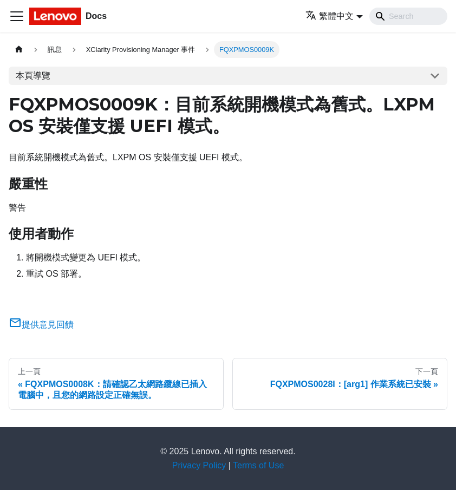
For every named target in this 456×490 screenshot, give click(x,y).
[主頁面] (19, 49)
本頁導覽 (33, 75)
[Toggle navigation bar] (17, 16)
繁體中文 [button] (329, 16)
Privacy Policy (199, 465)
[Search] (408, 16)
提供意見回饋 (41, 324)
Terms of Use (258, 465)
